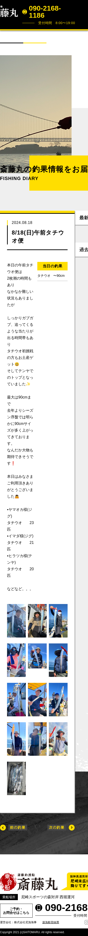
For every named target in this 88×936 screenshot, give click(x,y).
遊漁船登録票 (50, 922)
